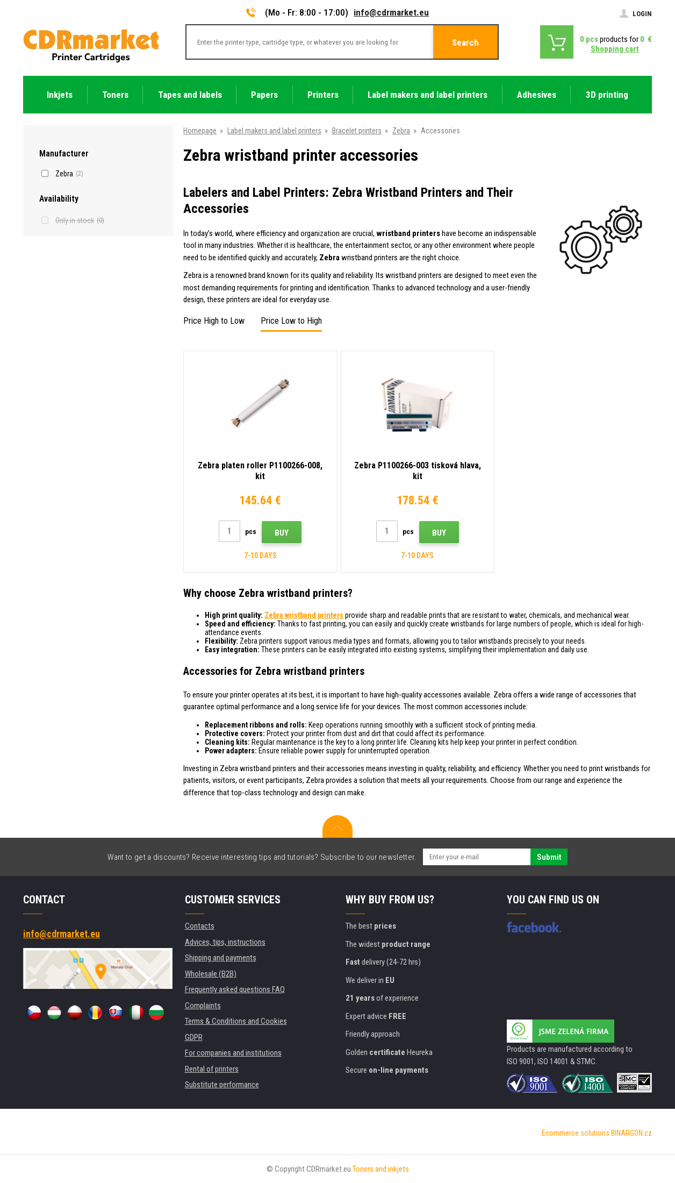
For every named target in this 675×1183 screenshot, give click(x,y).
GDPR (194, 1037)
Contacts (199, 926)
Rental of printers (212, 1069)
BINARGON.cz (631, 1133)
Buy (282, 533)
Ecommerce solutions (575, 1133)
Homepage (200, 130)
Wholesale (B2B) (210, 974)
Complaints (203, 1005)
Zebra (401, 130)
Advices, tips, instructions (225, 942)
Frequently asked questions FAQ (235, 989)
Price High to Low (214, 321)
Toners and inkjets (381, 1169)
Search (465, 42)
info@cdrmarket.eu (391, 12)
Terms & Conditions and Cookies (236, 1021)
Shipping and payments (220, 958)
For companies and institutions (233, 1053)
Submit (549, 857)
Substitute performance (222, 1084)
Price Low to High (291, 321)
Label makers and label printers (274, 130)
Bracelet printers (357, 130)
